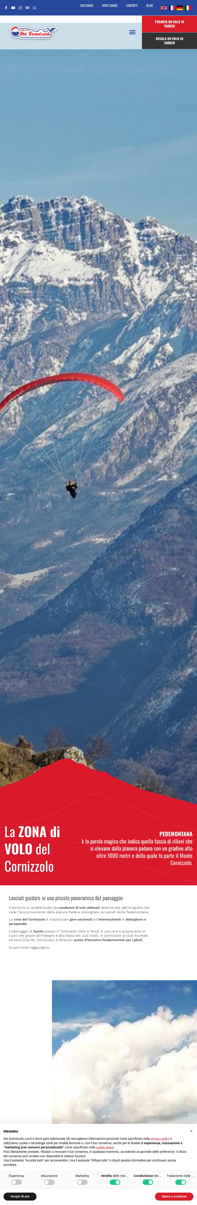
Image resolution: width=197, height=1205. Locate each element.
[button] (133, 32)
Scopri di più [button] (20, 1196)
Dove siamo (109, 5)
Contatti (132, 5)
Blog (149, 5)
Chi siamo (86, 5)
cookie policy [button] (105, 1147)
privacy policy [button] (160, 1138)
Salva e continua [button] (174, 1196)
